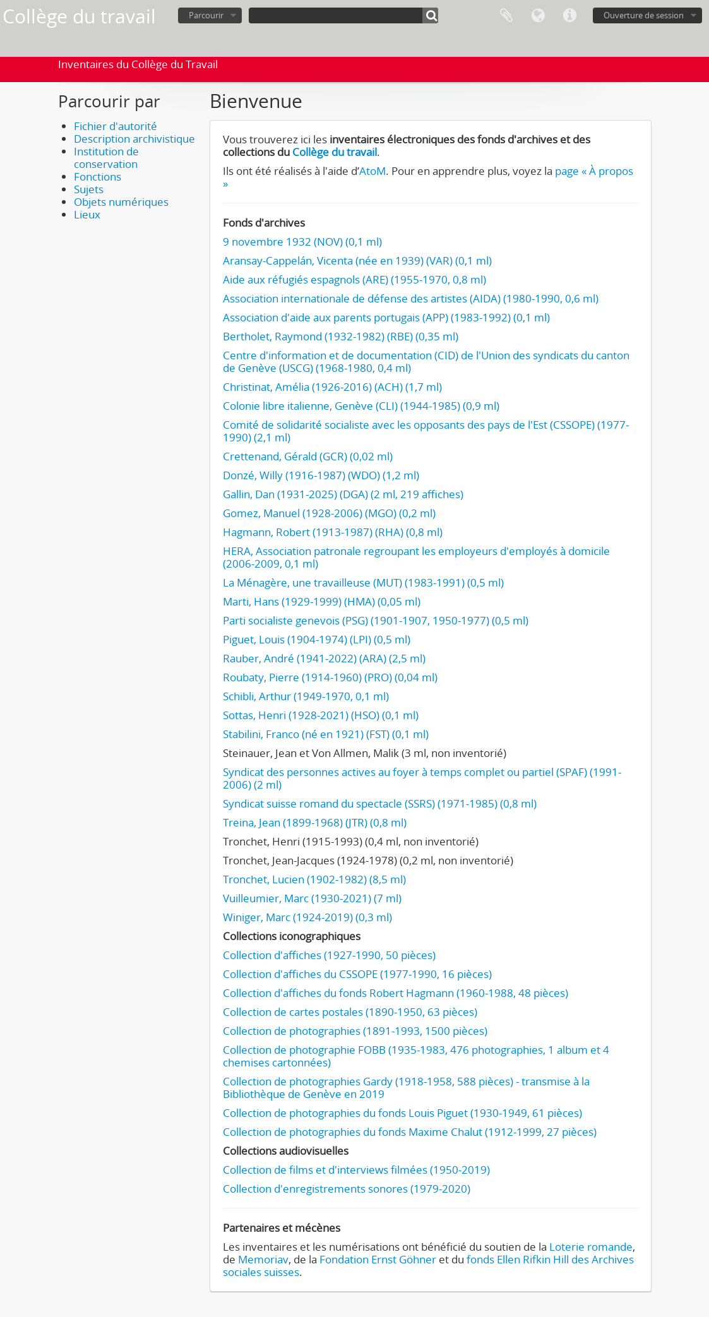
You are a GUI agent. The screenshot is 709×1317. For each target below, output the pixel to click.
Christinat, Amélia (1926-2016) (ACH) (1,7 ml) (332, 386)
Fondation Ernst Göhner (377, 1259)
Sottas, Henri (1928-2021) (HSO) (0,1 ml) (321, 715)
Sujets (89, 189)
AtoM (372, 171)
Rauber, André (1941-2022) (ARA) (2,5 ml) (324, 658)
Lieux (87, 214)
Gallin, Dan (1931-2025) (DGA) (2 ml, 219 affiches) (343, 494)
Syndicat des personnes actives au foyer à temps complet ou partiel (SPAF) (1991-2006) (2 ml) (422, 778)
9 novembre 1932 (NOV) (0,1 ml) (302, 241)
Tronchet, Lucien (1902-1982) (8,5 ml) (314, 879)
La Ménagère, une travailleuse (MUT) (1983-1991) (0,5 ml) (363, 582)
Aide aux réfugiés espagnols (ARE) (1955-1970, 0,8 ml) (354, 279)
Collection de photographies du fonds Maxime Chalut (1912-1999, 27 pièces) (410, 1131)
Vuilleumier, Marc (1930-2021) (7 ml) (312, 898)
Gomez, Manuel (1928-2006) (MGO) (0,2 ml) (329, 513)
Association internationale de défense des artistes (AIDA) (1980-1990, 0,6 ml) (411, 298)
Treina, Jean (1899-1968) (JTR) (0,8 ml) (315, 822)
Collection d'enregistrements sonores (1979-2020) (346, 1188)
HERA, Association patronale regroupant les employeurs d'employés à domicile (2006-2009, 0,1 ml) (416, 557)
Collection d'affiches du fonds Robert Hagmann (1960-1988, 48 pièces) (395, 993)
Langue (538, 16)
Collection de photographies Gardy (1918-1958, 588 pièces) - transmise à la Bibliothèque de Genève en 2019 (406, 1087)
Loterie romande (591, 1246)
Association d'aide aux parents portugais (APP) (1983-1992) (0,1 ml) (386, 317)
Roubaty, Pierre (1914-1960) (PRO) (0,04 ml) (330, 677)
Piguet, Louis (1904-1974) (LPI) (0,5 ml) (316, 639)
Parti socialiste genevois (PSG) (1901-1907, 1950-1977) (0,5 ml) (375, 620)
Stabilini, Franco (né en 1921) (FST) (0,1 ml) (326, 734)
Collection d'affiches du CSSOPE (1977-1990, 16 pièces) (357, 974)
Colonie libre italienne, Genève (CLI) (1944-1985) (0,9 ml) (361, 405)
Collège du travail (334, 152)
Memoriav (263, 1259)
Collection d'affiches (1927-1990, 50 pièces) (329, 955)
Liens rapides (569, 16)
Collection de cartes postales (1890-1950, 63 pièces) (350, 1011)
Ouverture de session (644, 15)
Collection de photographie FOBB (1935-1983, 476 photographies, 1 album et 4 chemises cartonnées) (416, 1056)
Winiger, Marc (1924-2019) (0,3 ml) (307, 917)
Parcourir (206, 15)
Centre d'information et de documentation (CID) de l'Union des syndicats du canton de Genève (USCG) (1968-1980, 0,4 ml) (426, 361)
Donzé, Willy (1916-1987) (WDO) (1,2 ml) (321, 475)
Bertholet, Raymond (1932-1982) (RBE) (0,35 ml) (340, 336)
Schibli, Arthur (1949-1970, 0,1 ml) (306, 696)
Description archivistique (134, 138)
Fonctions (97, 176)
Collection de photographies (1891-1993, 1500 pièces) (355, 1030)
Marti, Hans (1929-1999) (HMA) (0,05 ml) (321, 601)
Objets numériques (121, 201)
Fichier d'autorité (115, 126)
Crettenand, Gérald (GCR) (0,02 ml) (308, 456)
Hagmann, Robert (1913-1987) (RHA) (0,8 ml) (333, 532)
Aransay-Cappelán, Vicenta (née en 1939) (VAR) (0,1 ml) (357, 260)
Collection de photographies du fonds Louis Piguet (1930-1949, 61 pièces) (402, 1112)
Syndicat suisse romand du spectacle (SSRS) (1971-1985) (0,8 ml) (380, 803)
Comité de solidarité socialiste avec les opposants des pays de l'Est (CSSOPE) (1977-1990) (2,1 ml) (426, 430)
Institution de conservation (106, 157)
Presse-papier (506, 16)
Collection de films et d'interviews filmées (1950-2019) (356, 1169)
